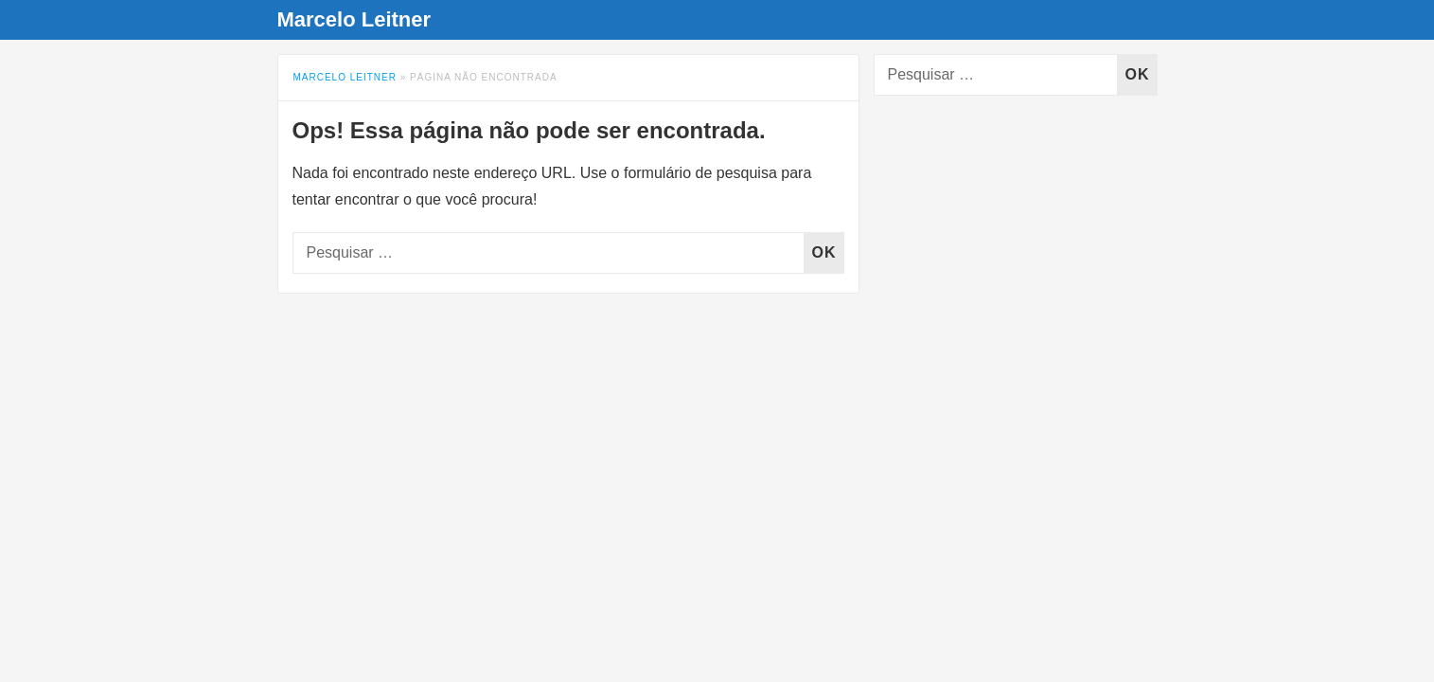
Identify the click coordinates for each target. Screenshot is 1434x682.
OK (828, 252)
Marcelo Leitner (354, 19)
